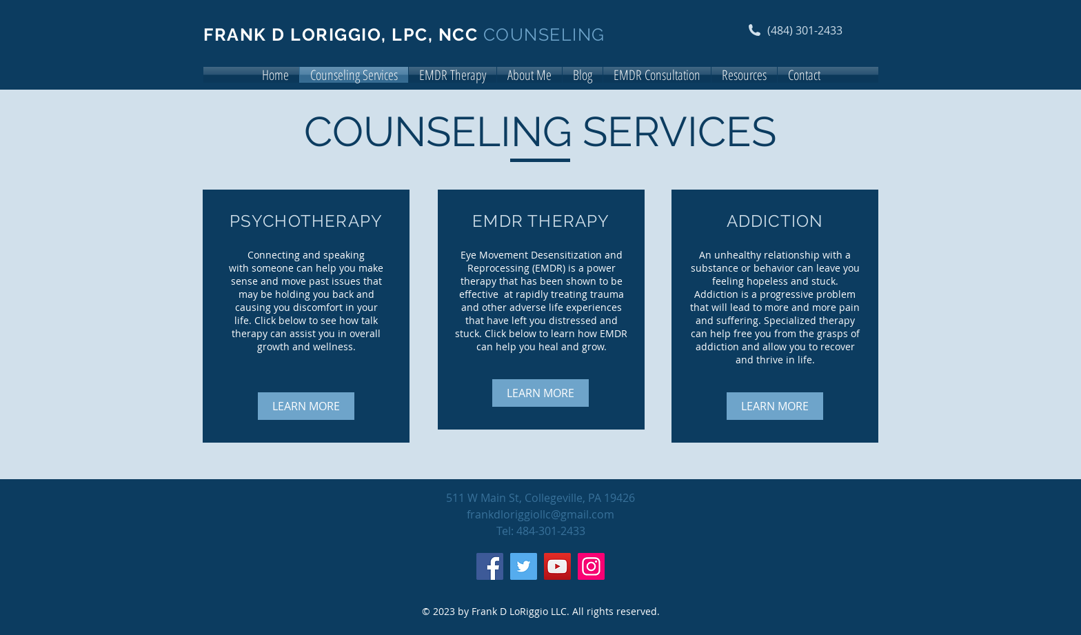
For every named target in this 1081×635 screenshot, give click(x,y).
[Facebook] (489, 566)
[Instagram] (591, 566)
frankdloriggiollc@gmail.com (540, 514)
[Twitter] (523, 566)
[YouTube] (557, 566)
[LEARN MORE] (306, 406)
